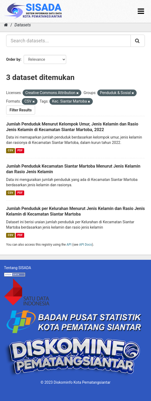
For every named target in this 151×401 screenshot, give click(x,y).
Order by (13, 59)
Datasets (23, 24)
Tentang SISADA (17, 268)
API (69, 244)
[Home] (6, 24)
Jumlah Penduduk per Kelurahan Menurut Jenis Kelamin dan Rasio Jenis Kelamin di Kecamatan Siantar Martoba (75, 211)
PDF (20, 150)
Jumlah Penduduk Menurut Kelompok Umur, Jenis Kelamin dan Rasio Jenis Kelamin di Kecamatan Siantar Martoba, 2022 (72, 126)
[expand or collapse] (141, 11)
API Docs (85, 244)
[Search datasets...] (68, 41)
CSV (10, 150)
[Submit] (138, 41)
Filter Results (21, 110)
